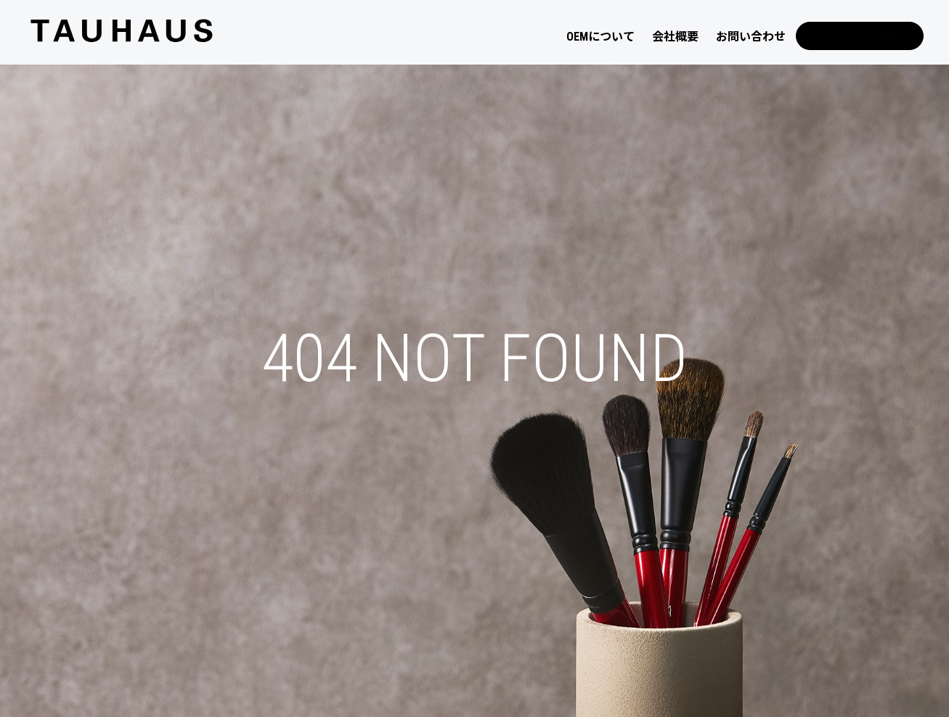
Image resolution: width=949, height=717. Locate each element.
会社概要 (675, 37)
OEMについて (600, 37)
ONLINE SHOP (859, 37)
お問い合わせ (751, 37)
